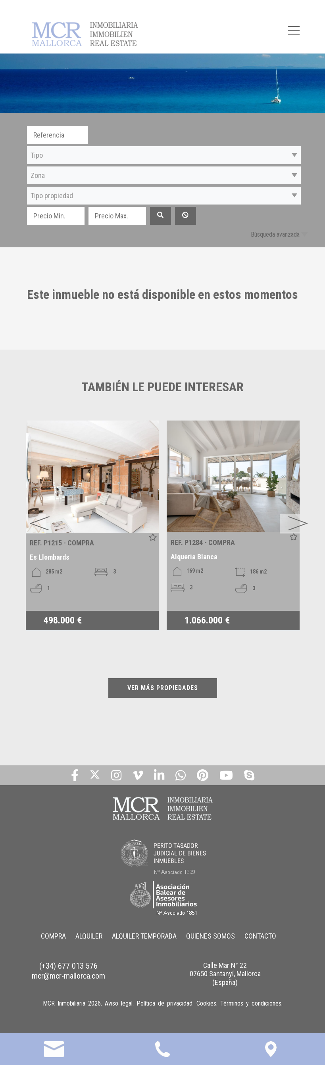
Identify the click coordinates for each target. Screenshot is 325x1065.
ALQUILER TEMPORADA (144, 936)
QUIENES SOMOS (210, 936)
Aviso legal (119, 1003)
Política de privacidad (164, 1003)
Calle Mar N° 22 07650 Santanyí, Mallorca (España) (225, 974)
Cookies (206, 1003)
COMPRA (53, 936)
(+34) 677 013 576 (68, 966)
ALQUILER (88, 936)
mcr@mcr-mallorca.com (68, 976)
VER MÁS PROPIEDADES (162, 688)
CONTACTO (260, 936)
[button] (164, 155)
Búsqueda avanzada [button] (275, 234)
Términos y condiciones (250, 1003)
